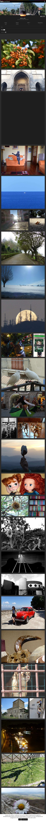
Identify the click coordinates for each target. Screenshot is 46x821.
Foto (3, 29)
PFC (28, 22)
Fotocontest (5, 1)
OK (19, 819)
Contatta (42, 16)
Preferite (3, 32)
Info (2, 27)
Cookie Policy (24, 819)
